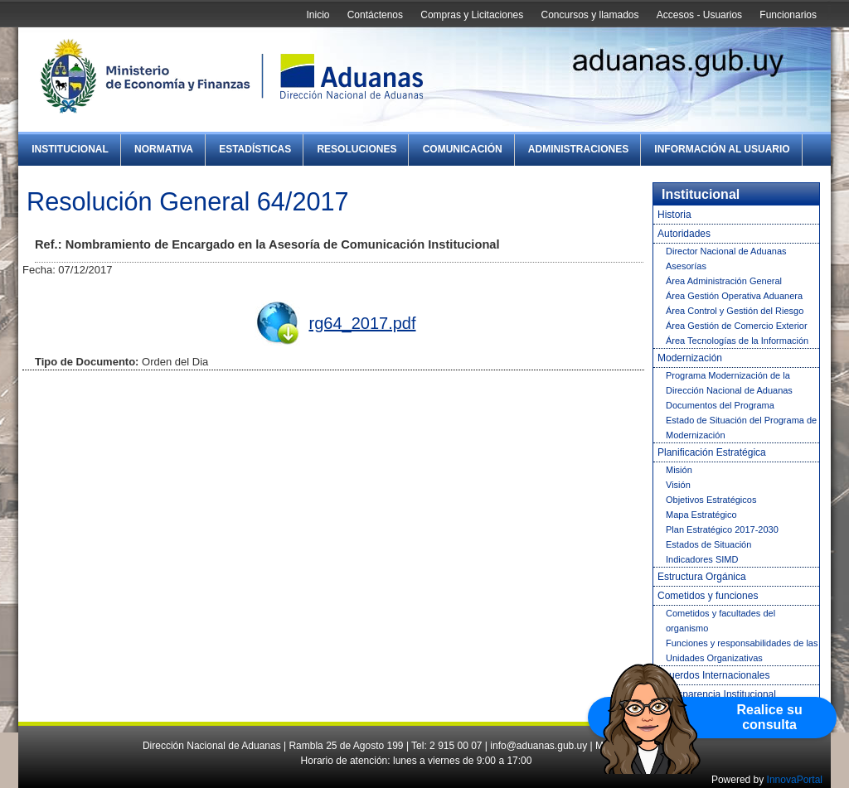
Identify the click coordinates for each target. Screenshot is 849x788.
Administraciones (578, 149)
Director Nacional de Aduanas (726, 251)
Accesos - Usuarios (699, 15)
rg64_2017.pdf (361, 323)
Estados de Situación (708, 544)
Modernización (689, 358)
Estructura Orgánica (701, 577)
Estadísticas (255, 149)
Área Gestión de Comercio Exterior (737, 326)
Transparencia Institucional (716, 694)
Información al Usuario (721, 149)
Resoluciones (356, 149)
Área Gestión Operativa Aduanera (734, 296)
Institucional (70, 149)
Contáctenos (375, 15)
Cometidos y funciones (707, 596)
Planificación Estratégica (711, 452)
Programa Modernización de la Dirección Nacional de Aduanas (729, 382)
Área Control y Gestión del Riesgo (734, 311)
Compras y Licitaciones (471, 15)
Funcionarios (788, 15)
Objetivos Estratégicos (711, 500)
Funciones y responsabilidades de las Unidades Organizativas (741, 650)
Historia (674, 214)
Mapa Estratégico (701, 515)
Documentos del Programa (720, 405)
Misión (679, 470)
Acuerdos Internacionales (713, 675)
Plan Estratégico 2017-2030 (722, 529)
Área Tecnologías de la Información (737, 341)
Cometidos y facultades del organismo (720, 620)
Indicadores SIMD (702, 559)
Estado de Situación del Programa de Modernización (741, 427)
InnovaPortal (794, 780)
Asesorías (686, 266)
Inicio (317, 15)
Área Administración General (724, 281)
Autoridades (684, 233)
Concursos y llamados (589, 15)
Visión (678, 485)
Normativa (163, 149)
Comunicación (462, 149)
